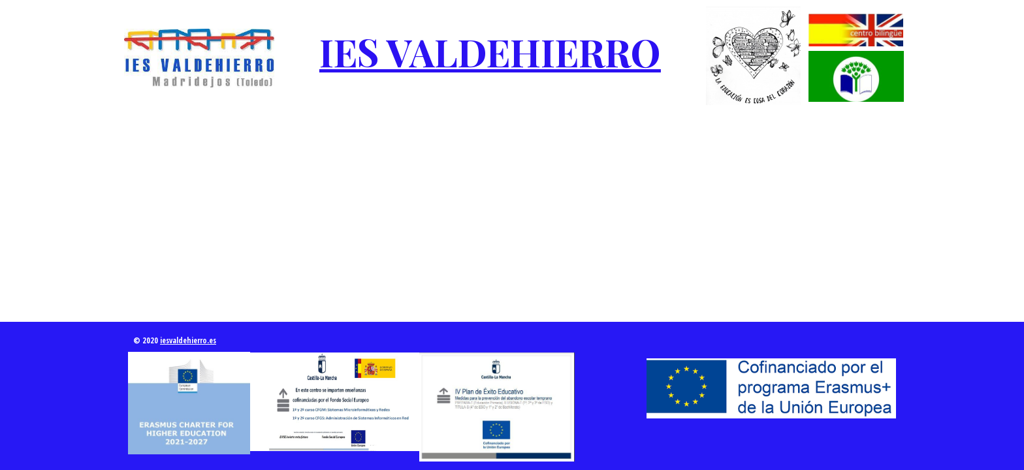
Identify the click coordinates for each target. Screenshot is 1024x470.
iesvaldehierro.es (188, 340)
